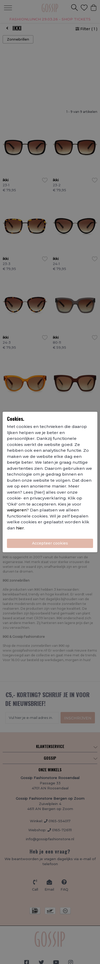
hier (20, 527)
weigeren (16, 509)
